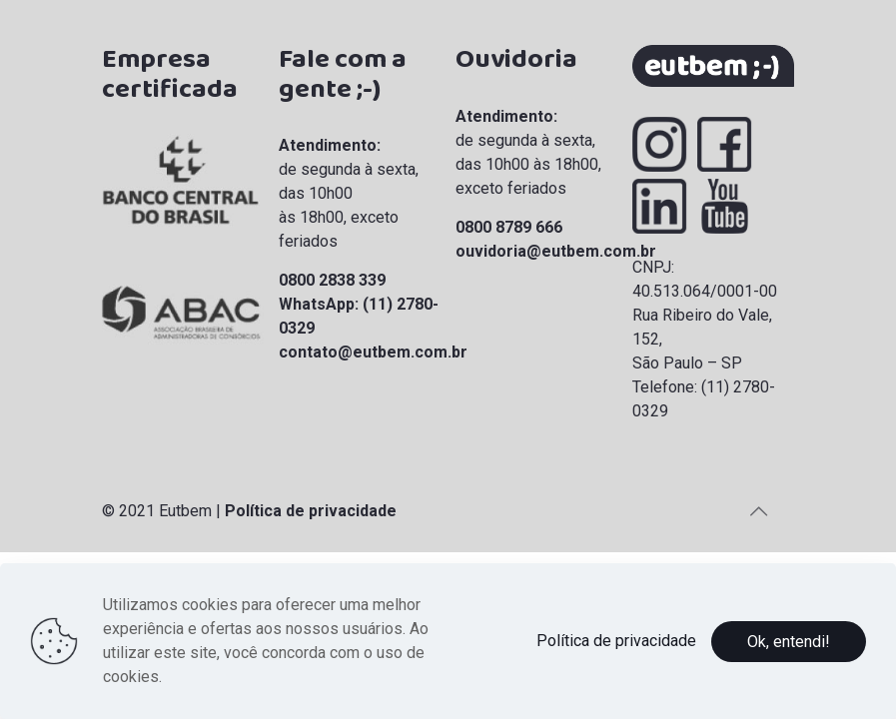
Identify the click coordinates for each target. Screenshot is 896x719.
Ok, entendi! (788, 641)
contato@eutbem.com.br (373, 352)
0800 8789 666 (508, 227)
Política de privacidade (311, 510)
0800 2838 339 (332, 280)
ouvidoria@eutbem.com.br (555, 251)
